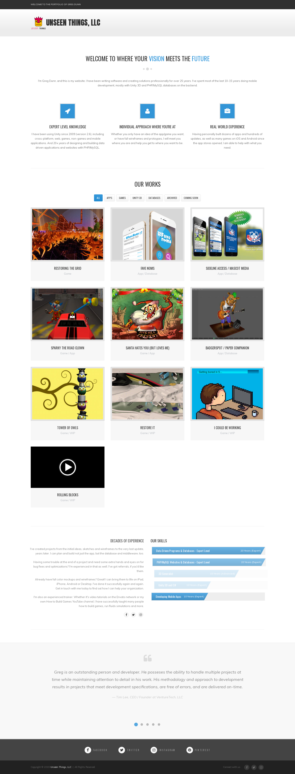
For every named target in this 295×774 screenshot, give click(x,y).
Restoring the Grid (67, 268)
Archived (172, 198)
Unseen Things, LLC (65, 22)
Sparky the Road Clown (67, 347)
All (98, 198)
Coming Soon (191, 198)
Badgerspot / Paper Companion (227, 347)
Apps (109, 198)
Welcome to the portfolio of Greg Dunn (56, 4)
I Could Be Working (227, 427)
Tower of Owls (67, 427)
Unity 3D (137, 198)
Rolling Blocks (67, 494)
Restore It (147, 427)
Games (122, 198)
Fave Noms (147, 268)
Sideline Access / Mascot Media (227, 268)
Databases (154, 198)
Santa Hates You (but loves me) (147, 347)
